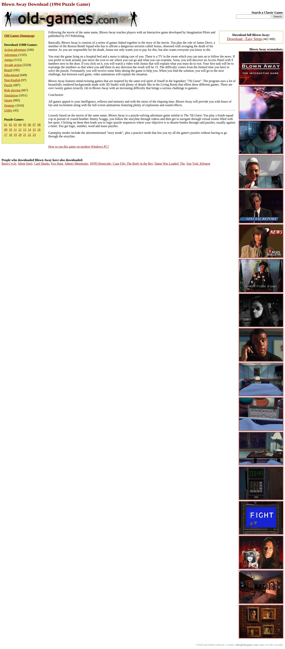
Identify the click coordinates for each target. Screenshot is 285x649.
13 (24, 129)
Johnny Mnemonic (76, 163)
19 (15, 134)
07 (34, 124)
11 (15, 129)
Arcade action (13, 65)
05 (24, 124)
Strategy (9, 105)
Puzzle (8, 85)
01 (5, 124)
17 (5, 134)
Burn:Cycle (9, 163)
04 (20, 124)
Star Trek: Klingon (198, 163)
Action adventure (15, 49)
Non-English (12, 80)
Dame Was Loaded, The (169, 163)
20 (20, 134)
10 (10, 129)
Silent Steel (25, 163)
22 (29, 134)
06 (29, 124)
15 (34, 129)
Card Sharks (41, 163)
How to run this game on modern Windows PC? (78, 146)
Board (8, 70)
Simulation (11, 95)
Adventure (11, 55)
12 (19, 129)
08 (39, 124)
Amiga (8, 59)
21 (24, 134)
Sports (8, 100)
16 (38, 129)
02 (10, 124)
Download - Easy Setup (244, 39)
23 (34, 134)
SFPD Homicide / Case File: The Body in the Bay (121, 163)
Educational (11, 75)
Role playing (12, 90)
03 (15, 124)
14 (29, 129)
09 (5, 129)
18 (10, 134)
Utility (8, 110)
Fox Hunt (57, 163)
